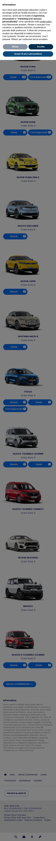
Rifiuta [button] (15, 46)
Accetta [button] (41, 46)
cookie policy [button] (46, 21)
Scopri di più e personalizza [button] (28, 54)
